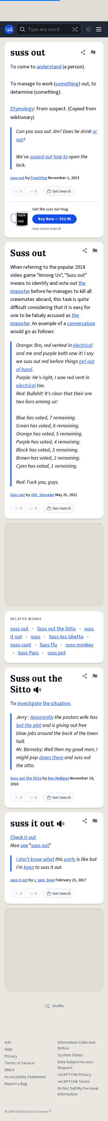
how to (60, 156)
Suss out (17, 495)
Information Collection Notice (77, 1045)
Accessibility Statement (25, 1077)
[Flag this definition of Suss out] (94, 250)
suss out (17, 178)
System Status (70, 1055)
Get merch (59, 191)
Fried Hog (39, 178)
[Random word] (74, 29)
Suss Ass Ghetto (66, 636)
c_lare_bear (44, 880)
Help (8, 1049)
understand (49, 66)
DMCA (9, 1070)
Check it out (23, 837)
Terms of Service (20, 1063)
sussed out (41, 156)
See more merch (46, 229)
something (67, 83)
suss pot (57, 653)
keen (29, 867)
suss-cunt (20, 644)
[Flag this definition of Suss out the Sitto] (94, 676)
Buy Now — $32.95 (54, 219)
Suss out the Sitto (56, 628)
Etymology (22, 108)
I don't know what (35, 859)
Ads (8, 1042)
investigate (29, 703)
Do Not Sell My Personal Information (78, 1091)
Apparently (42, 717)
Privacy (11, 1056)
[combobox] (49, 29)
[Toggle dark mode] (88, 29)
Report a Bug (16, 1084)
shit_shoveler (42, 495)
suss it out (19, 880)
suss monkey (79, 644)
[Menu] (98, 29)
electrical (82, 345)
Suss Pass (28, 653)
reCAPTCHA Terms (74, 1081)
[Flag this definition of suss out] (93, 52)
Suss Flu (48, 644)
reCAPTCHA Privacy (74, 1075)
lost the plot (28, 725)
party (69, 859)
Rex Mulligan (58, 778)
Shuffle (54, 1006)
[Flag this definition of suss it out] (94, 821)
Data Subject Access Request (75, 1065)
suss (35, 636)
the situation (56, 703)
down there (51, 757)
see (24, 845)
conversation (81, 323)
